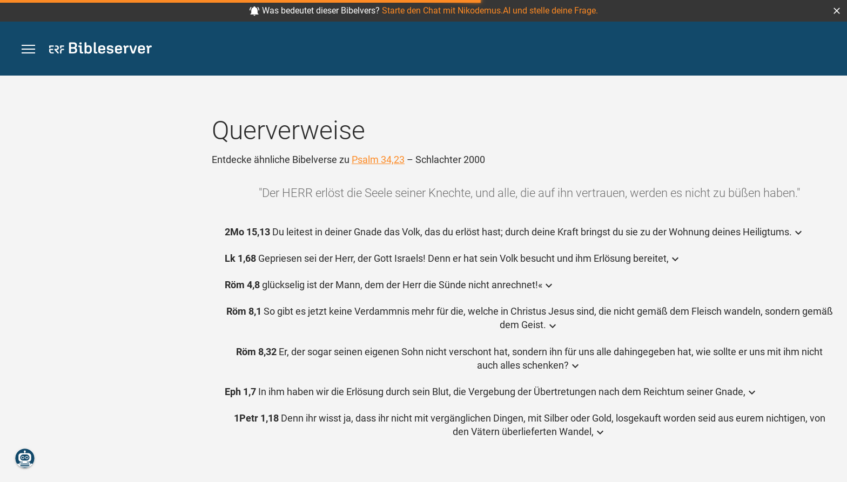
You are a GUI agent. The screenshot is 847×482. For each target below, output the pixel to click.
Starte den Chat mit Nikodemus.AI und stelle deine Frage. (490, 10)
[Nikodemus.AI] (25, 458)
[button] (836, 10)
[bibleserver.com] (100, 50)
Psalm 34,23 (378, 159)
